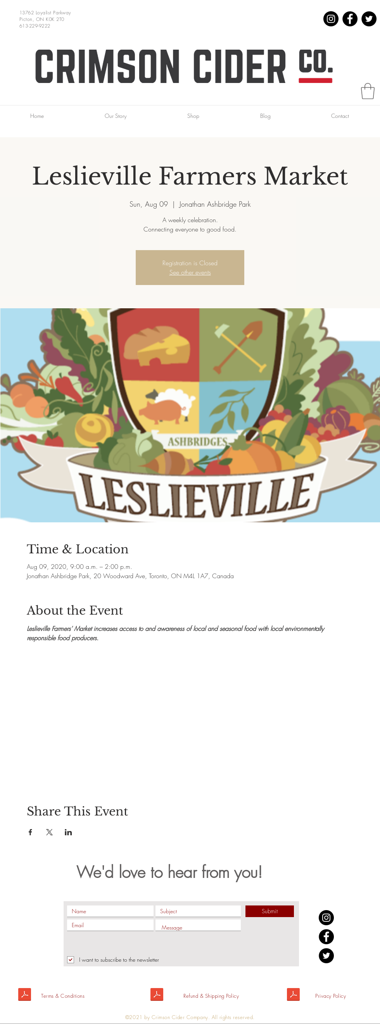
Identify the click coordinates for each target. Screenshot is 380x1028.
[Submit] (269, 911)
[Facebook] (350, 18)
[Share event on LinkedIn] (68, 832)
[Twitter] (369, 18)
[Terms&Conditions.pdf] (24, 995)
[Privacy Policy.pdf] (293, 995)
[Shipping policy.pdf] (157, 995)
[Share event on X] (49, 832)
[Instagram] (331, 18)
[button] (368, 91)
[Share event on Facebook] (30, 832)
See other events (190, 272)
